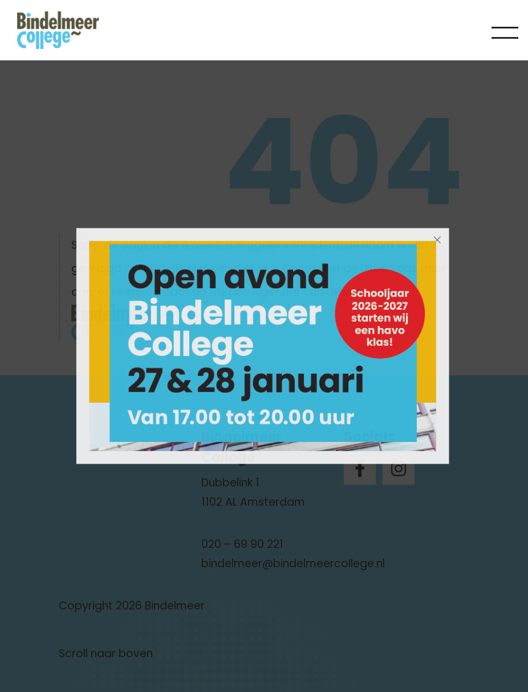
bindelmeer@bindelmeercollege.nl (293, 563)
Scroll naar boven (106, 653)
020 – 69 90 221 (242, 544)
